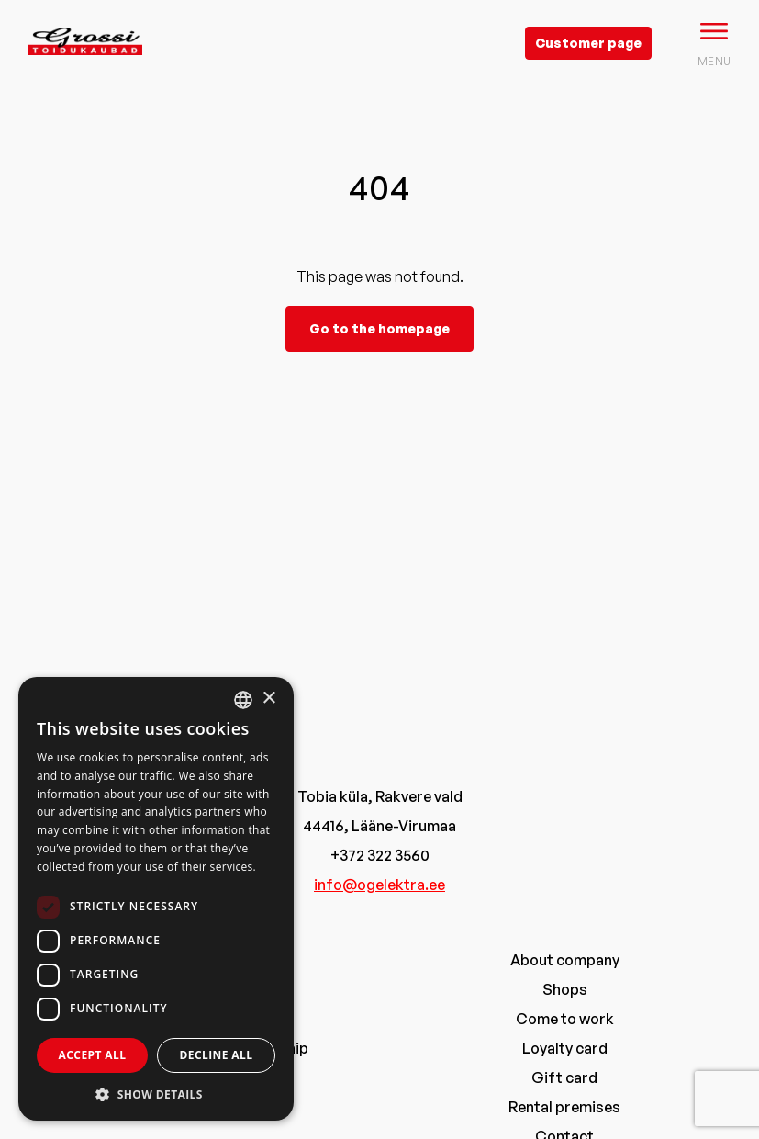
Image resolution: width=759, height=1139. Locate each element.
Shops (564, 989)
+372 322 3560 (380, 855)
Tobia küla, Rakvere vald (380, 796)
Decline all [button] (216, 1055)
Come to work (565, 1018)
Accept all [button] (93, 1055)
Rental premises (564, 1107)
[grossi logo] (85, 69)
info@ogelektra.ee (379, 884)
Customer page (588, 43)
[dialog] (156, 899)
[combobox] (243, 700)
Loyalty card (565, 1048)
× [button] (268, 698)
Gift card (564, 1077)
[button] (156, 1093)
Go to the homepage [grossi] (379, 328)
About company (564, 960)
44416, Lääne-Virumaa (379, 826)
